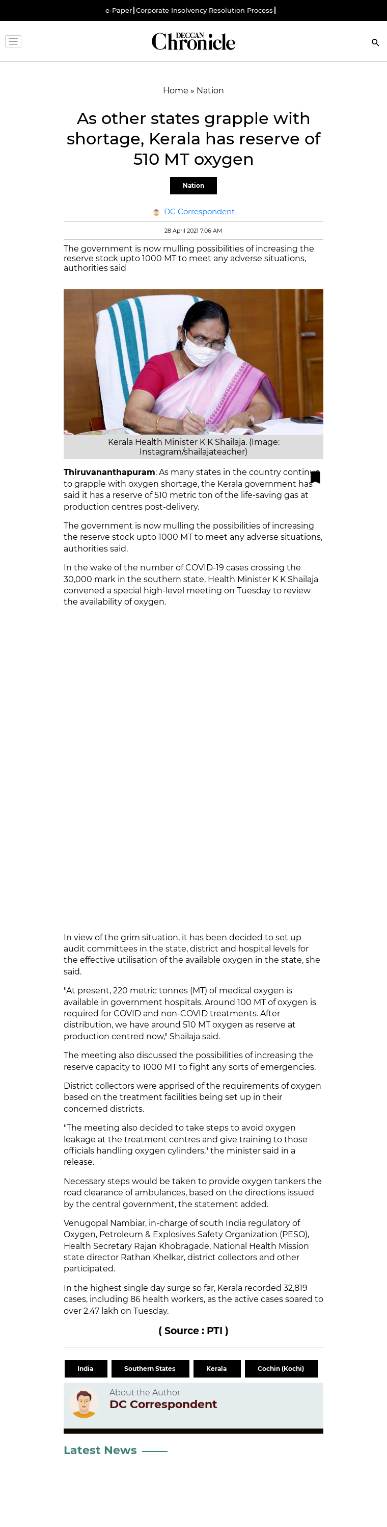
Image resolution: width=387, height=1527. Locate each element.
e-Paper (118, 10)
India (86, 1368)
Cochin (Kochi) (282, 1368)
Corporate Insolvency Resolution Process (204, 10)
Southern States (150, 1368)
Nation (193, 185)
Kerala (217, 1368)
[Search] (376, 44)
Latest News (100, 1450)
